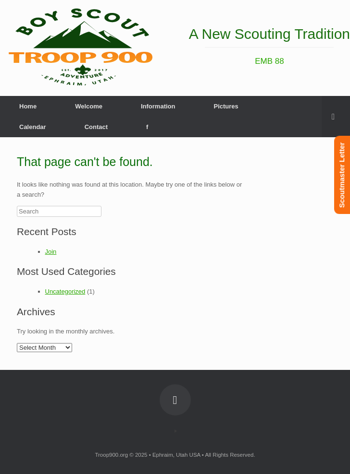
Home (28, 106)
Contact (96, 126)
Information (158, 106)
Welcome (88, 106)
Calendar (32, 126)
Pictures (225, 106)
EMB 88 (269, 61)
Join (51, 251)
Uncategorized (65, 291)
